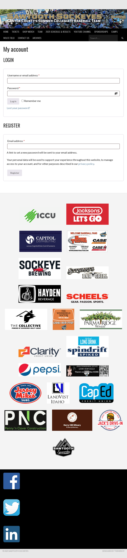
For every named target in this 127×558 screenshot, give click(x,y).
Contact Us (23, 38)
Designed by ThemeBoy (113, 551)
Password (18, 87)
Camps (114, 31)
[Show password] (116, 93)
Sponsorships (101, 31)
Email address (21, 140)
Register (14, 172)
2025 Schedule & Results (58, 31)
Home (5, 31)
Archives (37, 38)
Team (40, 31)
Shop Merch (28, 31)
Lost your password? (18, 107)
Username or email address (28, 75)
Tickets (15, 31)
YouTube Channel (82, 31)
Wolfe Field (9, 38)
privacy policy (86, 163)
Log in (13, 101)
